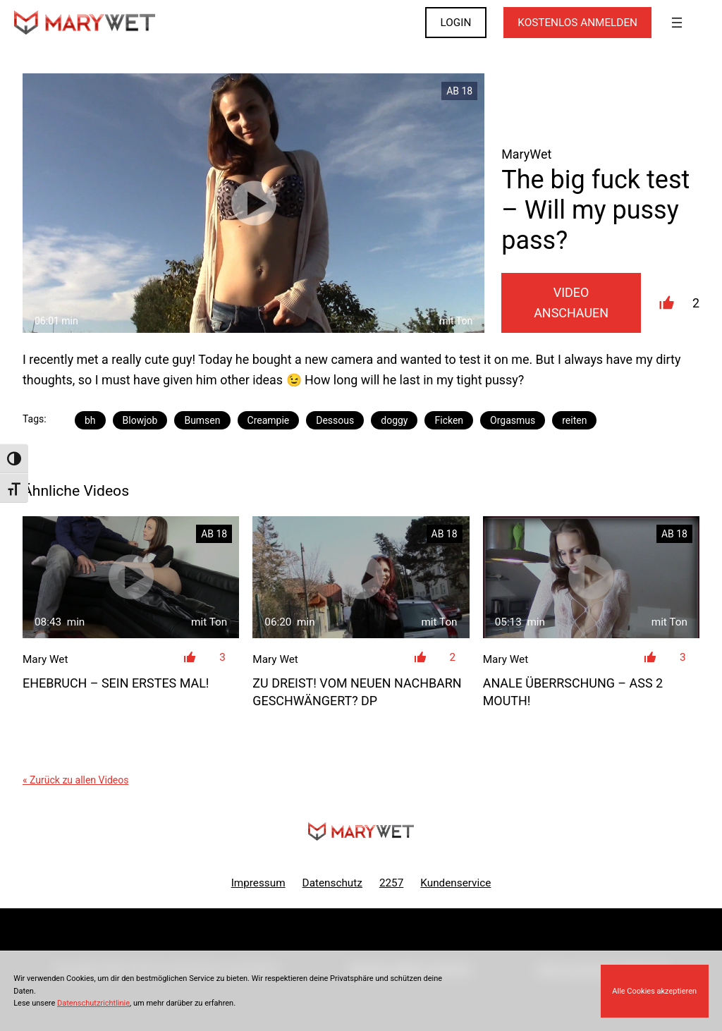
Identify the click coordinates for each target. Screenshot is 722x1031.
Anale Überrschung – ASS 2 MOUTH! (573, 692)
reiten (574, 420)
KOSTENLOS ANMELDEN (577, 22)
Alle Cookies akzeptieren (654, 991)
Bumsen (202, 420)
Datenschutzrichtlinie (93, 1003)
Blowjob (140, 420)
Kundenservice (455, 883)
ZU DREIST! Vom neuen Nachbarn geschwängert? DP (356, 692)
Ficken (448, 420)
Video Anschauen (571, 302)
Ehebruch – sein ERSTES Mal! (116, 683)
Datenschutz (332, 883)
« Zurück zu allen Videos (75, 780)
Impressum (258, 883)
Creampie (268, 420)
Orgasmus (512, 420)
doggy (394, 420)
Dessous (335, 420)
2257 (391, 883)
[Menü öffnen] (676, 22)
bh (90, 420)
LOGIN (456, 22)
